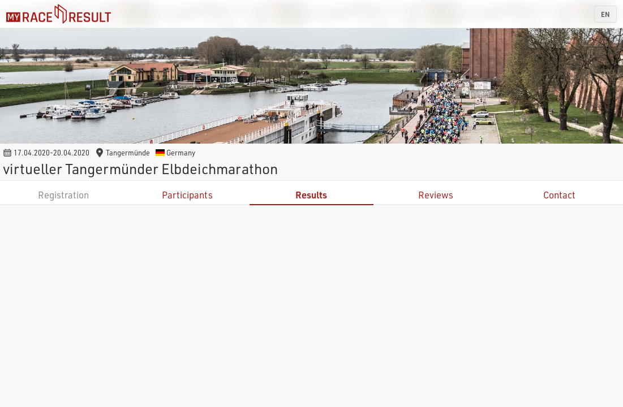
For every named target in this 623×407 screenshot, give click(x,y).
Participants (187, 195)
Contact (559, 195)
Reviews (435, 195)
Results (311, 195)
